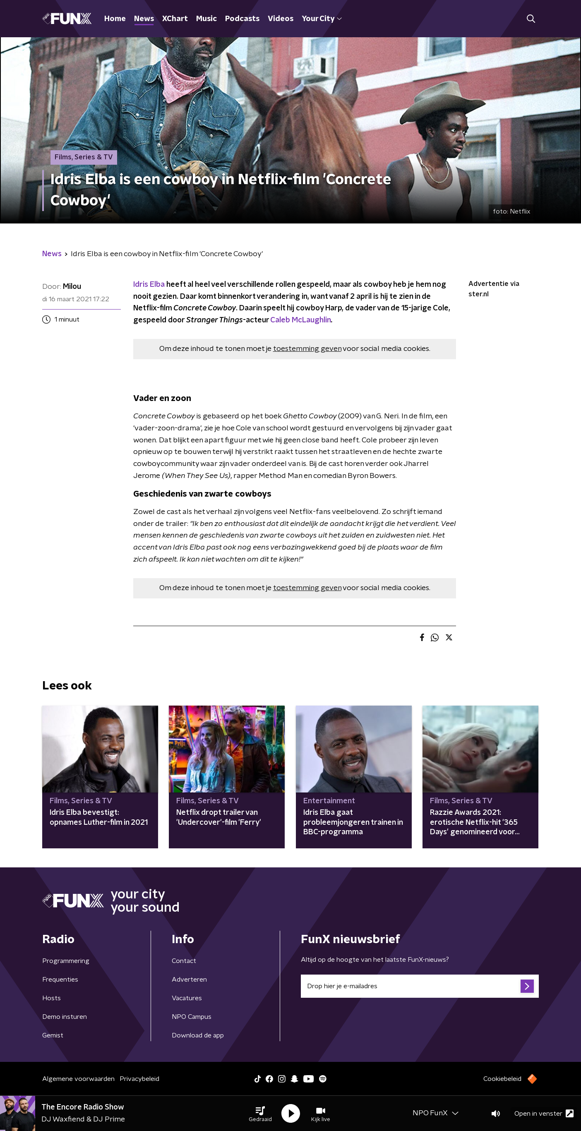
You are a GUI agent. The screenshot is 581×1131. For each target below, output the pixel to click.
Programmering (65, 961)
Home (115, 19)
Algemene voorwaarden (78, 1079)
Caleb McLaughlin (300, 320)
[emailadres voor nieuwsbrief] (420, 986)
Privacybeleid (139, 1079)
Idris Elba (149, 284)
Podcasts (242, 19)
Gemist (52, 1035)
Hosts (51, 998)
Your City (322, 19)
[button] (260, 1113)
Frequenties (60, 979)
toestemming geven (307, 349)
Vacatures (187, 998)
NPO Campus (191, 1016)
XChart (175, 19)
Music (206, 19)
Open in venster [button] (544, 1113)
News (144, 19)
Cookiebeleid (502, 1079)
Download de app (198, 1035)
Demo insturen (64, 1016)
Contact (184, 961)
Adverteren (189, 979)
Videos (280, 19)
